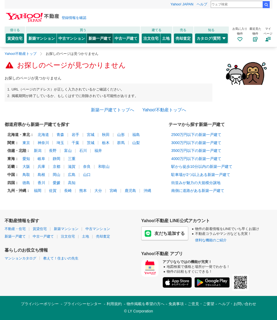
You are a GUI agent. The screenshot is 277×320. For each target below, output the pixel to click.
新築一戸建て (99, 38)
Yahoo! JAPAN (181, 4)
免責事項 (176, 304)
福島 (136, 134)
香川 (41, 183)
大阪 (26, 166)
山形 (121, 134)
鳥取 (26, 174)
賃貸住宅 (14, 38)
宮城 (90, 134)
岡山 (56, 174)
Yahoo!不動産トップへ (164, 110)
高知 (71, 183)
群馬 (121, 143)
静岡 (56, 158)
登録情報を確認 (74, 18)
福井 (98, 150)
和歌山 (104, 166)
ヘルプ (202, 4)
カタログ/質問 (211, 38)
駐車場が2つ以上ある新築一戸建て (200, 174)
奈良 (87, 166)
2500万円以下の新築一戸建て (196, 134)
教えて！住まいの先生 (60, 258)
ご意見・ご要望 (201, 304)
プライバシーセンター (82, 304)
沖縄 (147, 190)
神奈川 (43, 143)
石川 (83, 150)
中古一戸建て (126, 38)
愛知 (26, 158)
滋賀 (71, 166)
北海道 (43, 134)
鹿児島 (130, 190)
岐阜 (41, 158)
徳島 (26, 183)
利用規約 (114, 304)
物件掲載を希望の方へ (145, 304)
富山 (68, 150)
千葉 (75, 143)
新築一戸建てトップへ (112, 110)
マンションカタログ (20, 258)
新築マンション (41, 38)
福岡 (37, 190)
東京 (26, 143)
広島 (71, 174)
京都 (56, 166)
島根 (41, 174)
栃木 (106, 143)
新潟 (37, 150)
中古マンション (71, 38)
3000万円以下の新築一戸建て (196, 143)
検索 (266, 4)
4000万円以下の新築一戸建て (196, 158)
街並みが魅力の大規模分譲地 (195, 183)
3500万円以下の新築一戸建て (196, 150)
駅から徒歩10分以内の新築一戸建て (201, 166)
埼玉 (60, 143)
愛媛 (56, 183)
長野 (53, 150)
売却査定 (183, 38)
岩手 (75, 134)
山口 (87, 174)
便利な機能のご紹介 (211, 240)
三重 (71, 158)
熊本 (83, 190)
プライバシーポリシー (40, 304)
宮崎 (113, 190)
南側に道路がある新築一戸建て (197, 190)
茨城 (90, 143)
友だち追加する (165, 233)
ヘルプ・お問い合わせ (237, 304)
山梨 (136, 143)
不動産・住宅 (15, 229)
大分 (98, 190)
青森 (60, 134)
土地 (166, 38)
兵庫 (41, 166)
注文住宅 (151, 38)
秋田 (106, 134)
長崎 (68, 190)
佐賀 (53, 190)
